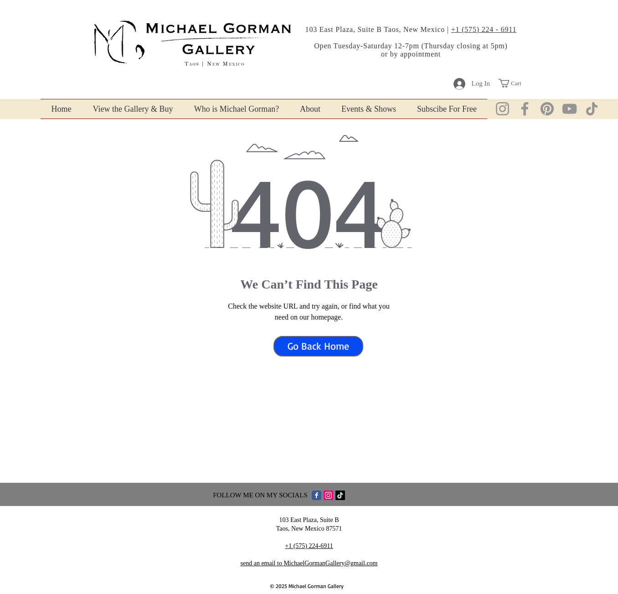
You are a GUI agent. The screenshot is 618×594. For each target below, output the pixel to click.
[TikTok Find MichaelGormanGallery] (340, 495)
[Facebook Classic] (316, 495)
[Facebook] (525, 109)
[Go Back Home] (318, 346)
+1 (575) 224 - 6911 (484, 29)
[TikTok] (592, 109)
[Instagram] (502, 109)
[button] (515, 83)
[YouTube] (569, 109)
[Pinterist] (547, 109)
